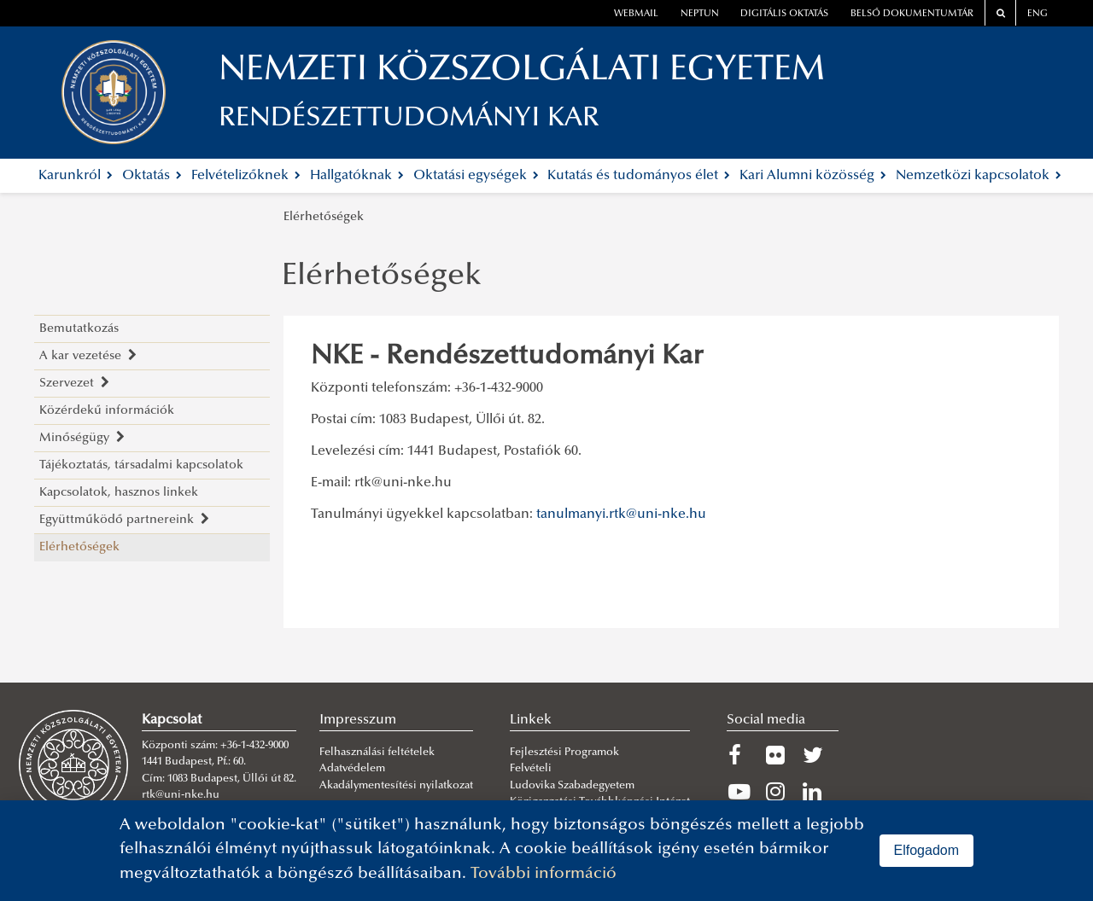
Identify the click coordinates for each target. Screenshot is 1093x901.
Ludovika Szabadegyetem (572, 786)
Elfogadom (927, 850)
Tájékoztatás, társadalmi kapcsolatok (141, 465)
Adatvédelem (352, 769)
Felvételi (531, 769)
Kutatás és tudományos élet (638, 176)
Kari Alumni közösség (812, 176)
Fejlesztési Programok (564, 752)
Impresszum (357, 720)
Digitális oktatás (784, 14)
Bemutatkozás (79, 329)
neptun (700, 14)
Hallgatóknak (357, 176)
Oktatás (152, 176)
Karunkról (75, 176)
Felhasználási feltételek (377, 752)
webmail (636, 14)
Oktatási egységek (476, 176)
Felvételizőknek (246, 176)
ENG (1037, 14)
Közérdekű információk (106, 410)
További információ (544, 874)
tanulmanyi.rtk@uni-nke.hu (621, 514)
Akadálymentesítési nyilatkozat (396, 786)
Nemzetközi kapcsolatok (978, 176)
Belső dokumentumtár (911, 14)
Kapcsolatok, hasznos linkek (118, 492)
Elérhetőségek (323, 217)
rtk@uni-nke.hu (403, 483)
